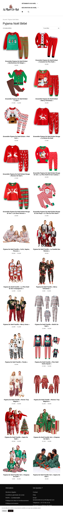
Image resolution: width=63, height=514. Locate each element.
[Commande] (51, 28)
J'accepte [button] (11, 510)
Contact (35, 492)
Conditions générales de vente (15, 495)
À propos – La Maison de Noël (42, 505)
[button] (28, 12)
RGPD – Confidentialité (13, 498)
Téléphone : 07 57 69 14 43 (41, 502)
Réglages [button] (4, 510)
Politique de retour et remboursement (17, 500)
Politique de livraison (12, 503)
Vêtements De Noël (31, 3)
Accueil (5, 19)
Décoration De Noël (31, 8)
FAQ (34, 495)
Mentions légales (11, 492)
